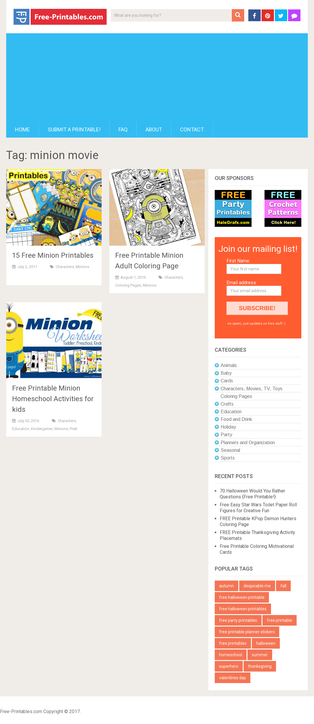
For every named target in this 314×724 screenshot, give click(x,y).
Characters (65, 267)
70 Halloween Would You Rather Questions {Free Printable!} (252, 494)
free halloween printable (242, 597)
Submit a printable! (74, 129)
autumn (226, 586)
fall (283, 586)
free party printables (238, 620)
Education (20, 429)
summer (260, 654)
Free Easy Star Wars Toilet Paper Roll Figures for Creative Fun (258, 507)
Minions (82, 267)
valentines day (232, 677)
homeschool (230, 654)
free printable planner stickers (247, 631)
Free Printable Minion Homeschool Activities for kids (53, 399)
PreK (73, 429)
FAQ (123, 129)
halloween (265, 643)
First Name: (238, 261)
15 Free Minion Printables (52, 255)
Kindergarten (42, 429)
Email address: (242, 282)
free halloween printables (243, 608)
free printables (233, 643)
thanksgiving (260, 666)
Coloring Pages (128, 285)
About (154, 129)
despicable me (257, 586)
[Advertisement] (157, 77)
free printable (279, 620)
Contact (192, 129)
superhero (228, 666)
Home (22, 129)
